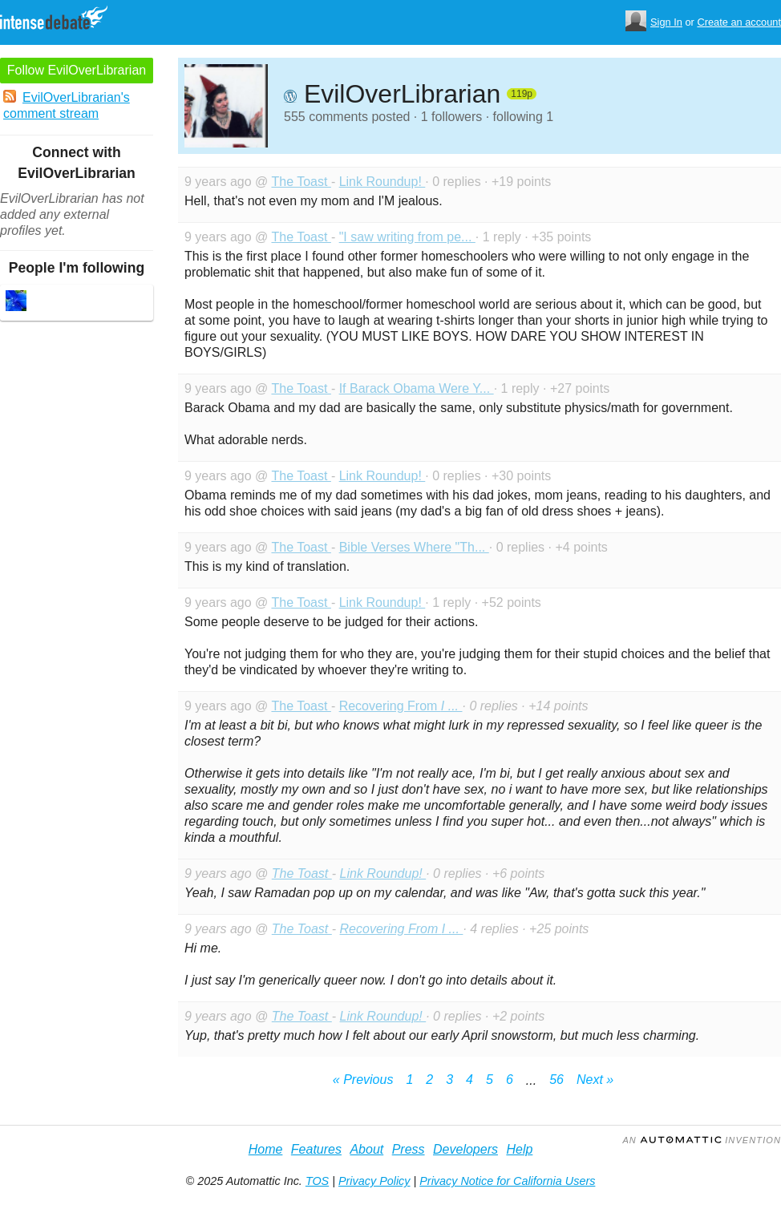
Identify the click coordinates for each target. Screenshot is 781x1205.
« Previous (363, 1079)
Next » (595, 1079)
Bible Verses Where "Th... (414, 547)
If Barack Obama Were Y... (416, 388)
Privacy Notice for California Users (507, 1181)
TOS (317, 1181)
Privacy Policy (374, 1181)
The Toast (300, 181)
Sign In (666, 22)
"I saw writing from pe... (407, 237)
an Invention (701, 1140)
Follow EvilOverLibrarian (76, 70)
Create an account (739, 22)
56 (556, 1079)
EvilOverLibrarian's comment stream (66, 105)
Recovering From (401, 706)
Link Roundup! (382, 181)
